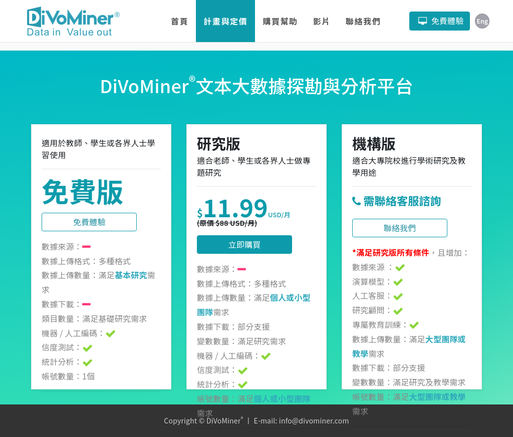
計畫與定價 (225, 21)
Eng (482, 21)
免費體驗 (89, 222)
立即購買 (244, 244)
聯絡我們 (363, 21)
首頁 (179, 21)
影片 (322, 21)
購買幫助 (280, 21)
